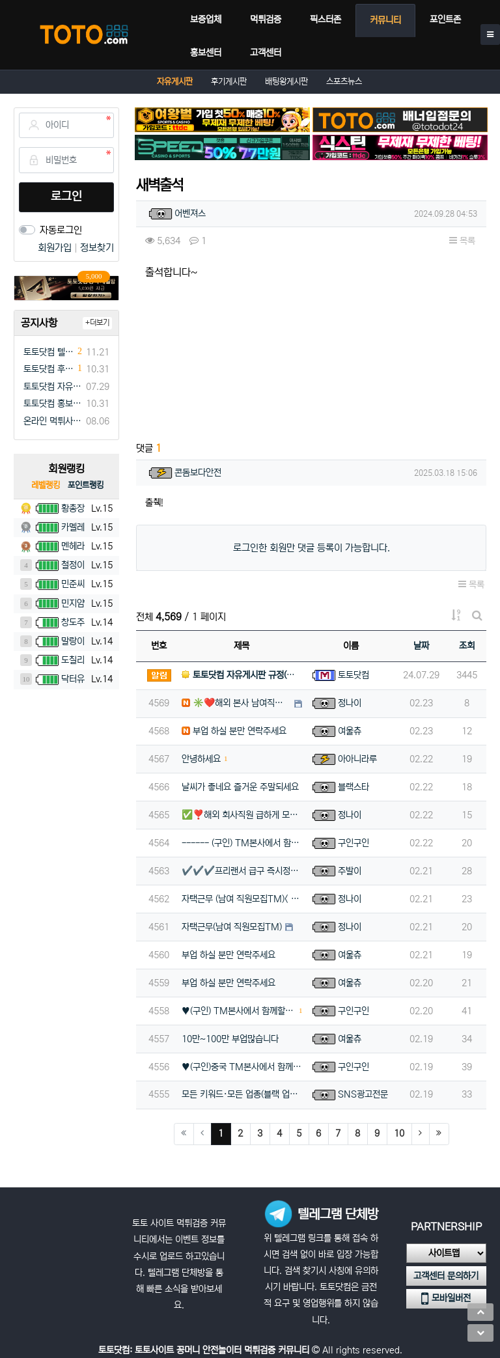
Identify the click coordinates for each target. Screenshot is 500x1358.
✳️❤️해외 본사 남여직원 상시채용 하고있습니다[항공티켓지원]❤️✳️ (236, 703)
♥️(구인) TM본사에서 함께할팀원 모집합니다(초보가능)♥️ (239, 1011)
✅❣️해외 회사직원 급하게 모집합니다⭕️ (242, 815)
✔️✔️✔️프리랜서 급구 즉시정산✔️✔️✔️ (242, 871)
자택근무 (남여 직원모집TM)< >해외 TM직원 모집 (242, 899)
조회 (467, 646)
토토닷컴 (353, 675)
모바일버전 (446, 1298)
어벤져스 (190, 213)
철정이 (73, 565)
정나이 (349, 703)
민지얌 (73, 603)
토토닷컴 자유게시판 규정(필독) (52, 386)
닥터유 (73, 679)
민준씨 (73, 584)
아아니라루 (357, 759)
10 (399, 1133)
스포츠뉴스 (344, 82)
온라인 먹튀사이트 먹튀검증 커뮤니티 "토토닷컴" (52, 421)
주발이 (349, 871)
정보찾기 (97, 247)
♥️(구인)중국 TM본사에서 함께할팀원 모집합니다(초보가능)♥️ (242, 1067)
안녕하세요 (201, 759)
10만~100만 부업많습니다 (230, 1039)
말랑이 (73, 641)
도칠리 (73, 660)
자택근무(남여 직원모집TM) (232, 927)
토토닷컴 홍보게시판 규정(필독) (52, 403)
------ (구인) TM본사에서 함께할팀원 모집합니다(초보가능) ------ (242, 843)
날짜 (421, 646)
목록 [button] (462, 241)
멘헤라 (73, 546)
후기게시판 (229, 82)
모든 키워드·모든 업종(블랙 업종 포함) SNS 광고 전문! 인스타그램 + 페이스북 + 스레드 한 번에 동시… (242, 1094)
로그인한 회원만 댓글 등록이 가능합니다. (311, 547)
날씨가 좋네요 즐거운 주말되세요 (240, 787)
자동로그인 (61, 230)
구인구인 (353, 843)
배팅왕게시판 (286, 82)
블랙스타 (353, 787)
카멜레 (73, 527)
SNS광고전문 (363, 1094)
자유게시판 (175, 82)
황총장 (73, 508)
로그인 (66, 196)
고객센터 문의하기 (446, 1276)
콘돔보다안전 (197, 472)
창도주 (73, 622)
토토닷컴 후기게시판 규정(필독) (48, 369)
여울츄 (349, 731)
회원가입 (56, 247)
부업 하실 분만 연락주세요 (234, 731)
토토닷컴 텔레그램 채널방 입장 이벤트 (48, 352)
